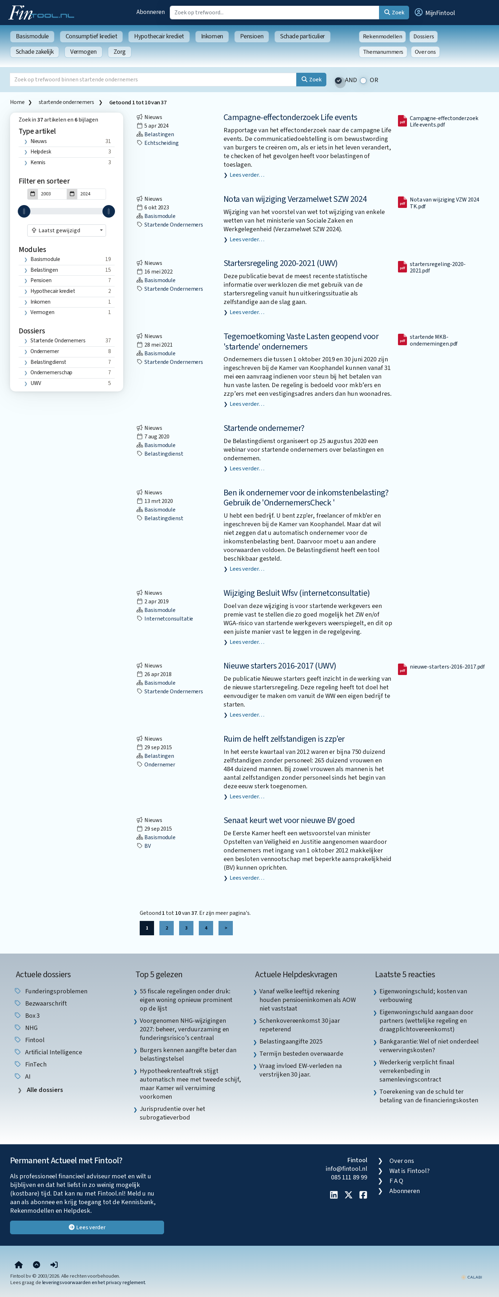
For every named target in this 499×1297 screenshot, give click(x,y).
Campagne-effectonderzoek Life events (290, 117)
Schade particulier (302, 36)
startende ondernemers (67, 102)
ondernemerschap (51, 372)
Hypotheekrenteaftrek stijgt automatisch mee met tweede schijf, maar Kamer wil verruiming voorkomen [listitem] (190, 1083)
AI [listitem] (22, 1076)
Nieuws (38, 141)
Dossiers (423, 36)
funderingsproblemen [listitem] (50, 991)
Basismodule (32, 36)
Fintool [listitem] (29, 1040)
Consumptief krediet (91, 36)
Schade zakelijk (34, 51)
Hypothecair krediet (159, 36)
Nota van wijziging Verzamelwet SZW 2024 (295, 199)
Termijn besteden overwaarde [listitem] (301, 1053)
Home (17, 102)
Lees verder (87, 1227)
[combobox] (66, 230)
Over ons (425, 52)
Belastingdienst (48, 362)
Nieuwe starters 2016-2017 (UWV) (280, 666)
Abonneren (150, 12)
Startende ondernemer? (264, 428)
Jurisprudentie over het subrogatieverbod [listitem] (172, 1113)
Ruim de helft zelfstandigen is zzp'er (284, 739)
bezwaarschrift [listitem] (40, 1003)
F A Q (396, 1181)
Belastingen (44, 270)
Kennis (37, 162)
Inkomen (212, 36)
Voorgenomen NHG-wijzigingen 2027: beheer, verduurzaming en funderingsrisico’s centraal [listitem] (184, 1029)
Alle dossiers (44, 1089)
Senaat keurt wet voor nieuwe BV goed (289, 820)
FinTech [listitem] (30, 1064)
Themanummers (383, 52)
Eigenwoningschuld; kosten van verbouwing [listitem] (423, 995)
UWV (35, 383)
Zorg (120, 51)
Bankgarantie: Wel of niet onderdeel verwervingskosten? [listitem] (429, 1046)
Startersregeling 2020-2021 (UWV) (281, 263)
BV (143, 846)
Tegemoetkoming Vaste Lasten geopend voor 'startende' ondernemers (301, 341)
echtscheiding (157, 143)
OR (374, 80)
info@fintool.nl (346, 1168)
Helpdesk (40, 152)
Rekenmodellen (382, 36)
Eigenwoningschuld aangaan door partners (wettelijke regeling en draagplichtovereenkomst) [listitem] (426, 1020)
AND (351, 80)
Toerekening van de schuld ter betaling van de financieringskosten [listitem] (428, 1096)
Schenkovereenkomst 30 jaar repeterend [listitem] (299, 1025)
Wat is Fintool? (409, 1170)
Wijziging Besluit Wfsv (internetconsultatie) (297, 593)
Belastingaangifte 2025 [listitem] (290, 1041)
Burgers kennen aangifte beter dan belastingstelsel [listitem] (188, 1054)
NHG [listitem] (26, 1027)
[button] (434, 12)
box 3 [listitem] (27, 1015)
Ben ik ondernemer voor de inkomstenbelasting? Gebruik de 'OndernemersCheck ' (306, 497)
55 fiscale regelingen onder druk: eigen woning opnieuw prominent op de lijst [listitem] (186, 1000)
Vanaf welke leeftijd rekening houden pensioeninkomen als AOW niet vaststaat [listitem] (307, 1000)
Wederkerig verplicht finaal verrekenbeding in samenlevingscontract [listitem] (417, 1071)
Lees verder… (247, 175)
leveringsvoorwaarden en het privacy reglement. (94, 1282)
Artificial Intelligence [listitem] (48, 1052)
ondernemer (44, 351)
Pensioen (251, 36)
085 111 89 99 (349, 1177)
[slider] (24, 211)
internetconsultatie (164, 619)
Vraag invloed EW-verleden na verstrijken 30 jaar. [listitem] (300, 1070)
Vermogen (83, 51)
